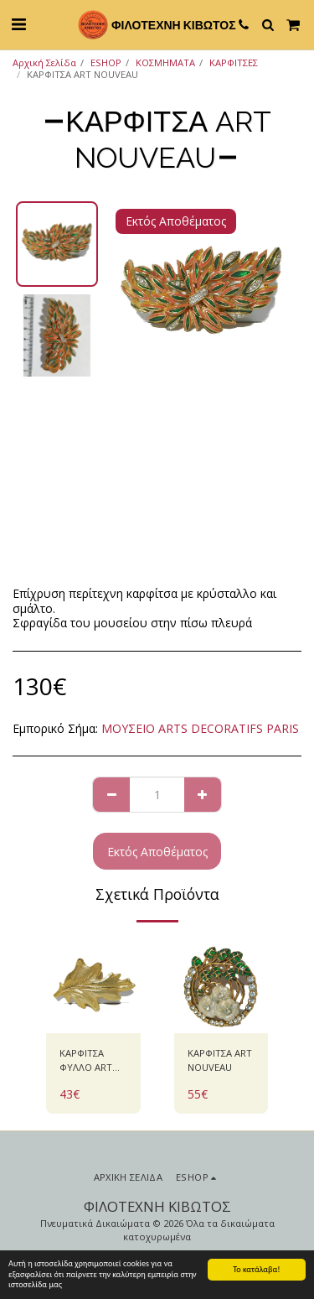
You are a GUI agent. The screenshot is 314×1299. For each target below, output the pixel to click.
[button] (18, 24)
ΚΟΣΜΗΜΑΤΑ (165, 62)
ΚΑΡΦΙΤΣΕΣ (233, 62)
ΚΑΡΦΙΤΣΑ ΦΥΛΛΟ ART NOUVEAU (85, 1061)
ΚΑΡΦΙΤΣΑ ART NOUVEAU (220, 1060)
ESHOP (105, 62)
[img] (93, 986)
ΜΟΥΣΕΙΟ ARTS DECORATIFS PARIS (200, 728)
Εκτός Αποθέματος (157, 852)
